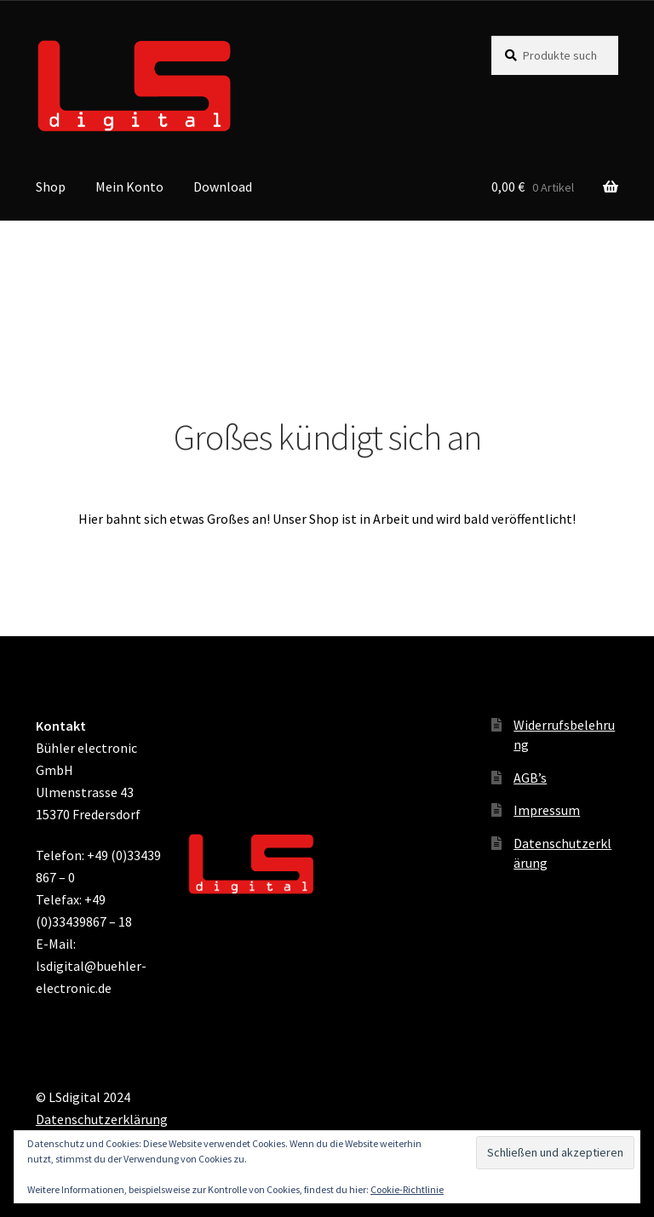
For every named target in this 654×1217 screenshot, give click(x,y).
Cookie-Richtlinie (407, 1189)
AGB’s (530, 777)
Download (222, 186)
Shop (51, 186)
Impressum (546, 809)
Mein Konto (129, 186)
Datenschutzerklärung (102, 1119)
